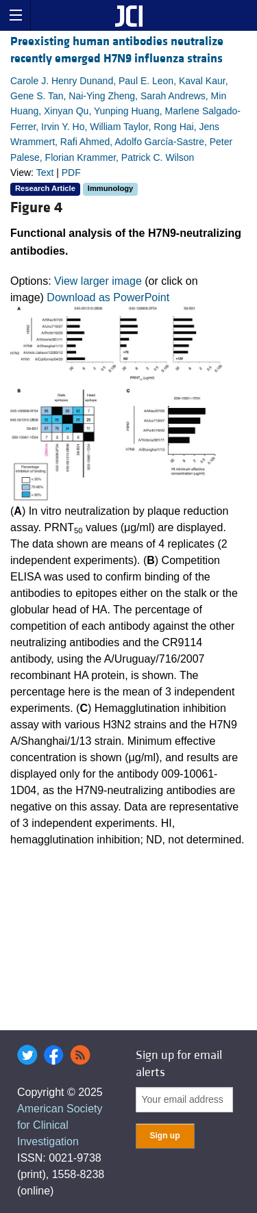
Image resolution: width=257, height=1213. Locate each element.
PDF (71, 172)
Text (45, 172)
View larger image (98, 281)
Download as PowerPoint (108, 297)
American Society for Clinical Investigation (60, 1125)
